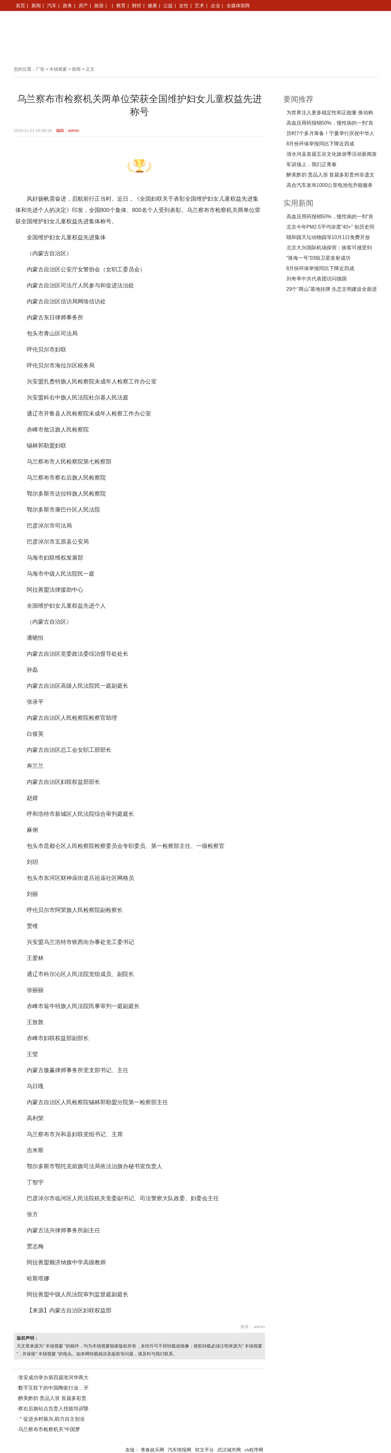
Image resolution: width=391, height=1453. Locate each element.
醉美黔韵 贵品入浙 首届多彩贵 (52, 1398)
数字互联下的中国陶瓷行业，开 (53, 1388)
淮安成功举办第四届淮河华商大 (53, 1377)
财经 (136, 5)
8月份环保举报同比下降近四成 (320, 143)
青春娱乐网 (152, 1449)
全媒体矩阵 (238, 5)
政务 (67, 5)
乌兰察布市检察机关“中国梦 (49, 1429)
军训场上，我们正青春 (311, 164)
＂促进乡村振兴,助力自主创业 (51, 1419)
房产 (83, 5)
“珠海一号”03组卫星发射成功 (318, 258)
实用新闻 (298, 203)
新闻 (36, 5)
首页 (20, 5)
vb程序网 (253, 1449)
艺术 (199, 5)
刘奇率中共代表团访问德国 (316, 278)
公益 (168, 5)
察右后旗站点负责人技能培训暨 (53, 1408)
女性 (183, 5)
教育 (121, 5)
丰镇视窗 (58, 69)
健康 (152, 5)
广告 (40, 69)
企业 (215, 5)
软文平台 (204, 1449)
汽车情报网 (179, 1449)
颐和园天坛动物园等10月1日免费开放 (328, 237)
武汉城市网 (229, 1449)
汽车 (52, 5)
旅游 (99, 5)
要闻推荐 (298, 99)
